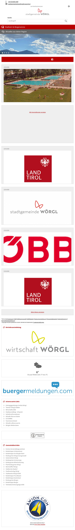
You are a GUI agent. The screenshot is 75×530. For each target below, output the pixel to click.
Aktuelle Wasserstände (13, 416)
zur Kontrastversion (36, 6)
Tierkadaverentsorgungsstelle (15, 485)
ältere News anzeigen (37, 312)
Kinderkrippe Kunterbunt (13, 478)
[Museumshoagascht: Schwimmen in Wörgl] (37, 87)
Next (73, 45)
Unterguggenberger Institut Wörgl (16, 405)
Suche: (10, 18)
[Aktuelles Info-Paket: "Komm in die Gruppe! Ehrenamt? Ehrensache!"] (37, 291)
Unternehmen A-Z (62, 319)
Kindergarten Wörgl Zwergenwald (16, 456)
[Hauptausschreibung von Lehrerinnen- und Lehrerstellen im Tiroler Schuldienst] (37, 169)
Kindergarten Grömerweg (13, 460)
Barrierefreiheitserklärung (8, 320)
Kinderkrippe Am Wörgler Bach (15, 453)
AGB (15, 319)
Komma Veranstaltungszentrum (15, 449)
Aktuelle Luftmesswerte (13, 423)
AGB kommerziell (21, 319)
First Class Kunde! (39, 524)
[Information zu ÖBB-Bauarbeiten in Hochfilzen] (37, 250)
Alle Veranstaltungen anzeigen (37, 112)
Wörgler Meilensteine (12, 425)
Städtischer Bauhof (11, 469)
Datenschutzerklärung (40, 319)
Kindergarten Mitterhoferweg (15, 462)
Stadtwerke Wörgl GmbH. (13, 473)
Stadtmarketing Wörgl (12, 471)
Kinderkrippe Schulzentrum (14, 451)
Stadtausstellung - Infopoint (14, 412)
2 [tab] (4, 52)
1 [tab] (2, 52)
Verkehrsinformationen (13, 414)
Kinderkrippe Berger (12, 482)
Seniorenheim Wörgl (12, 458)
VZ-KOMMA (9, 419)
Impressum (10, 319)
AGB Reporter (30, 319)
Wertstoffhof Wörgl (11, 467)
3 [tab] (6, 52)
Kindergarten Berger (12, 480)
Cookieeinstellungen (38, 322)
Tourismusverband (11, 421)
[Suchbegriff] (37, 21)
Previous (2, 45)
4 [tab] (8, 52)
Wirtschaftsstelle (11, 410)
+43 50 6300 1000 (13, 2)
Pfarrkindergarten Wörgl (13, 465)
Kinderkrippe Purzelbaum (13, 476)
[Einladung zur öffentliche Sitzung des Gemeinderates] (37, 209)
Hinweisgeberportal (52, 319)
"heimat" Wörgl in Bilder (13, 407)
